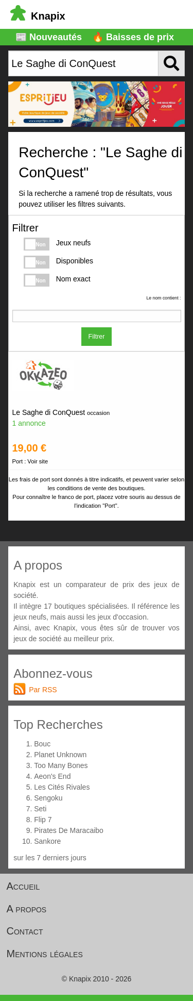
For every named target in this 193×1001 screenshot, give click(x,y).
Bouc (42, 744)
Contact (25, 931)
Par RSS (43, 690)
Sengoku (48, 798)
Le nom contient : (163, 298)
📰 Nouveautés (48, 37)
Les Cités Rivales (62, 787)
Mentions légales (45, 953)
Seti (40, 809)
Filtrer (97, 336)
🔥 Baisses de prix (133, 37)
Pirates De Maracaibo (68, 830)
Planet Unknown (60, 754)
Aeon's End (52, 776)
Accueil (23, 886)
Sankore (47, 841)
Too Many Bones (60, 765)
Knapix (37, 16)
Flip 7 (42, 819)
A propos (27, 908)
